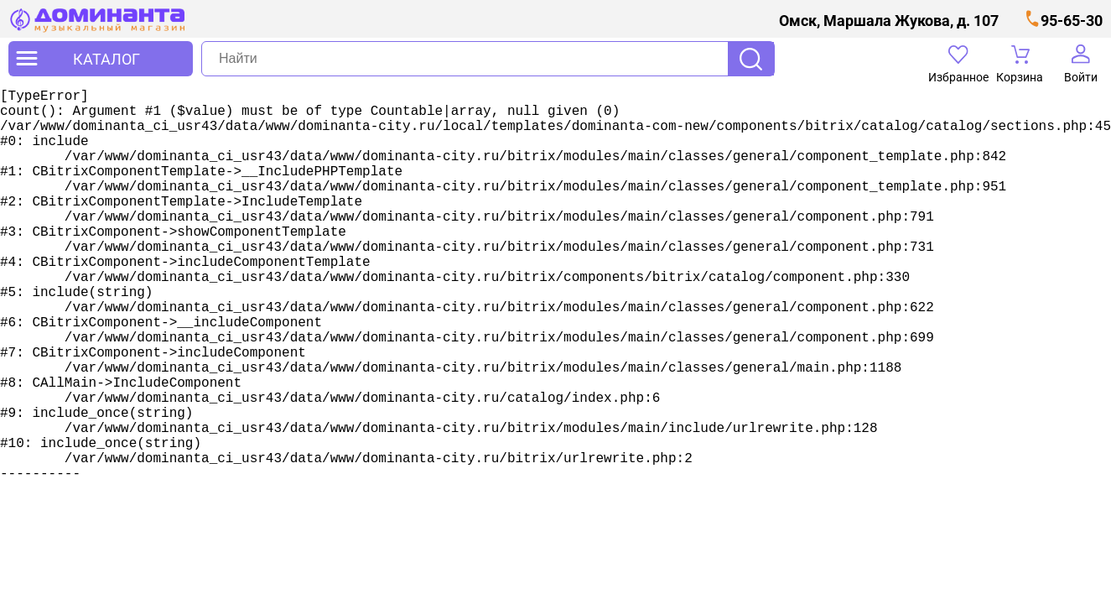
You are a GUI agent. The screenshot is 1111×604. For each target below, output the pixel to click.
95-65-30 (1072, 20)
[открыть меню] (100, 58)
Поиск (751, 59)
